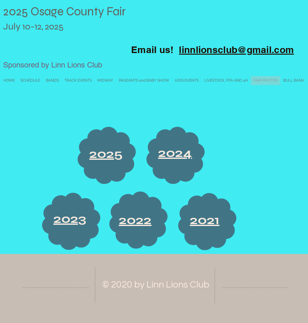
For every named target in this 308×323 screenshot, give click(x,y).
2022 (135, 220)
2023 (69, 218)
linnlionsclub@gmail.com (236, 49)
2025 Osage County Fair (65, 11)
